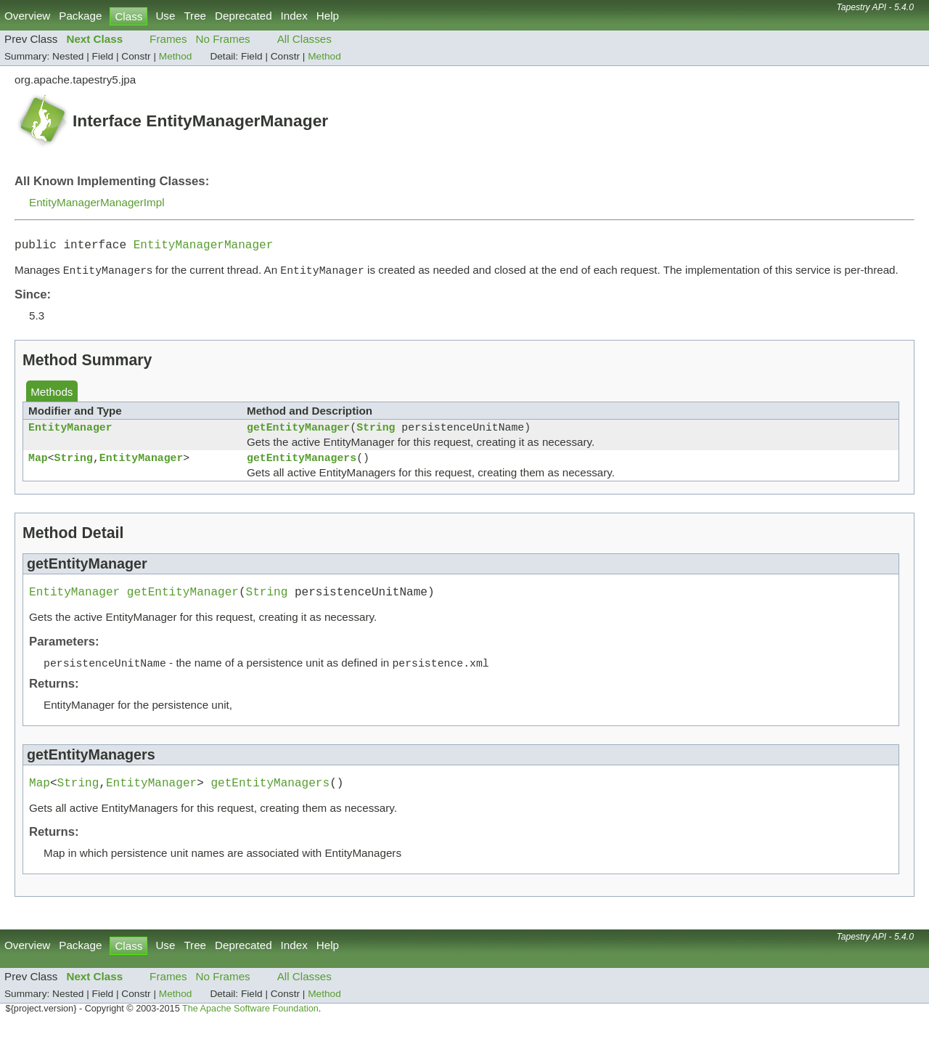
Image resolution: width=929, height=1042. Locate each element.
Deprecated (243, 15)
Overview (27, 15)
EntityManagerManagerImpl (97, 202)
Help (327, 15)
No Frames (223, 39)
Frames (168, 39)
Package (80, 15)
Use (165, 15)
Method (175, 56)
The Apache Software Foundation (250, 1026)
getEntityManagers (301, 467)
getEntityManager (298, 433)
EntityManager (70, 433)
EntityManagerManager (204, 247)
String (375, 433)
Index (294, 15)
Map (38, 467)
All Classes (304, 39)
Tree (195, 15)
